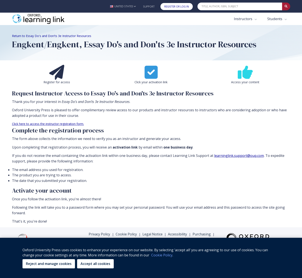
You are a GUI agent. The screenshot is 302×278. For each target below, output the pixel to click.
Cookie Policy (126, 234)
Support (149, 6)
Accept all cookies (95, 263)
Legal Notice (152, 234)
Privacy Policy (99, 234)
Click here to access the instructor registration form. (48, 124)
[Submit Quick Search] (286, 6)
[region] (151, 258)
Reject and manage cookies (49, 263)
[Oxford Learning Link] (44, 19)
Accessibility (177, 234)
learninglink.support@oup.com (239, 155)
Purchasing (202, 234)
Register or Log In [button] (176, 6)
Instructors (243, 18)
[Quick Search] (239, 6)
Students (275, 18)
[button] (123, 6)
